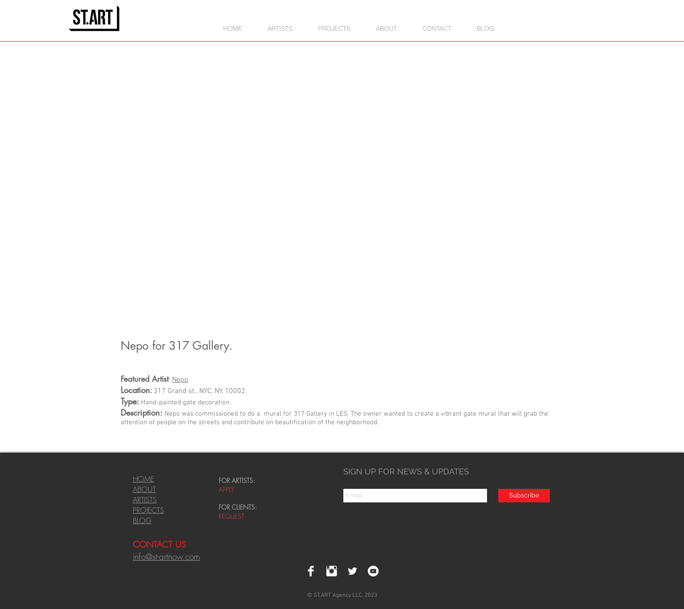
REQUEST (232, 516)
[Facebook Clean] (310, 571)
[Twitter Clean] (352, 571)
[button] (334, 28)
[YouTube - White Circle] (373, 571)
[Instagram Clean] (331, 571)
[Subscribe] (524, 495)
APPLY (226, 489)
